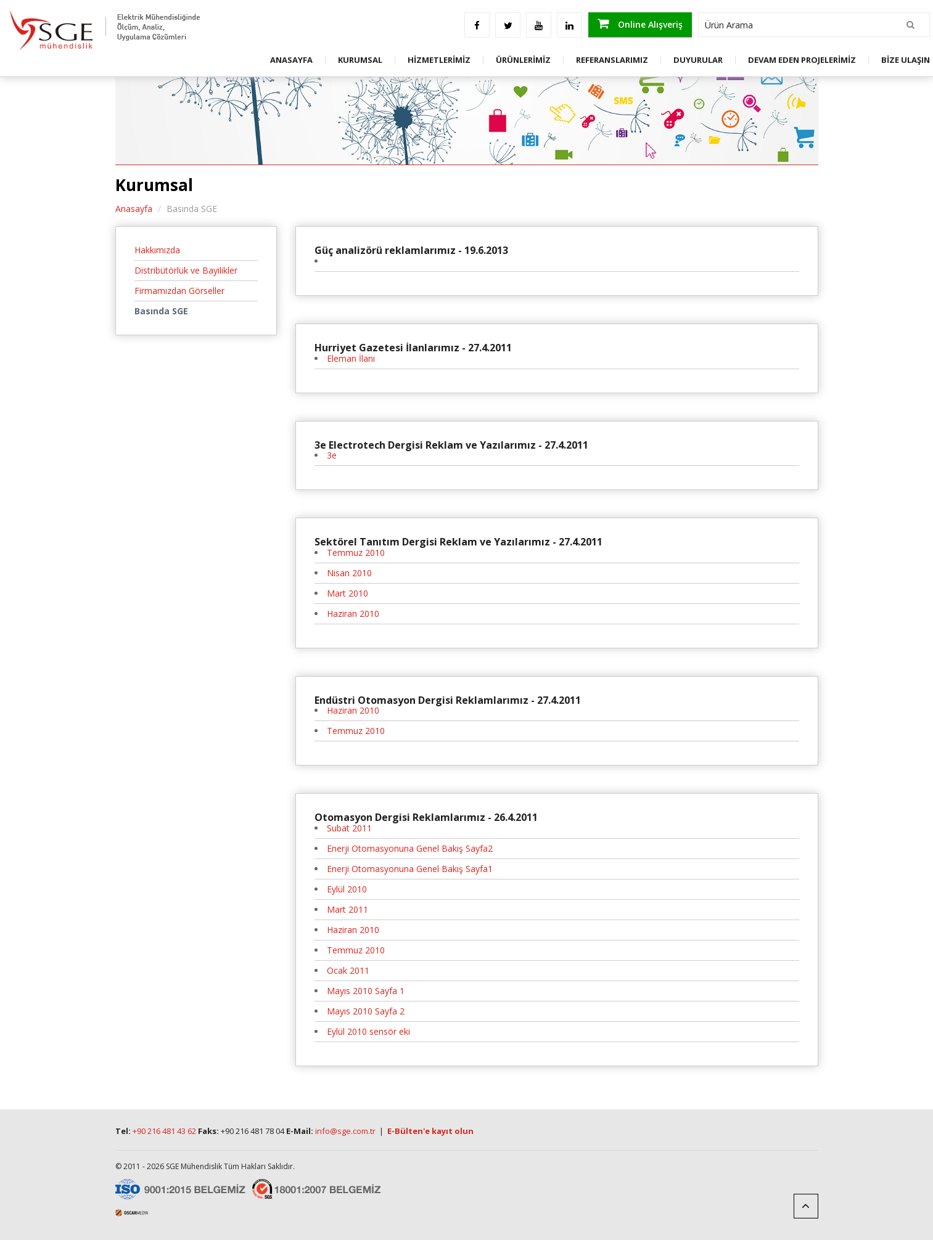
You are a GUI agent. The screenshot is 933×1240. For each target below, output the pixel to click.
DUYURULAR (698, 59)
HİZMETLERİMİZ (439, 59)
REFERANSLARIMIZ (612, 59)
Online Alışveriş (640, 23)
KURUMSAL (360, 59)
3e (332, 455)
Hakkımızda (157, 250)
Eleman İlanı (351, 358)
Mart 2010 (347, 593)
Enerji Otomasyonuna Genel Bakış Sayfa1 (410, 869)
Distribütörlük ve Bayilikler (185, 270)
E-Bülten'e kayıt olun (430, 1130)
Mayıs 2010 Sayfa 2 (366, 1011)
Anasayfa (133, 208)
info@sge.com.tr (345, 1130)
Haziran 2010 (353, 613)
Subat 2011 (349, 828)
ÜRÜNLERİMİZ (523, 59)
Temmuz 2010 (356, 552)
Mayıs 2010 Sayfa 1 (366, 991)
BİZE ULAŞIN (905, 59)
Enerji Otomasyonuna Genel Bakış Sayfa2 (410, 848)
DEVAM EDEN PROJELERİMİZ (802, 59)
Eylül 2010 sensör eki (368, 1031)
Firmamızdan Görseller (179, 290)
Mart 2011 (347, 909)
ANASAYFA (291, 59)
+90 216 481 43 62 (164, 1130)
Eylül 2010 (347, 889)
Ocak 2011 (348, 970)
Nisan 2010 (349, 573)
